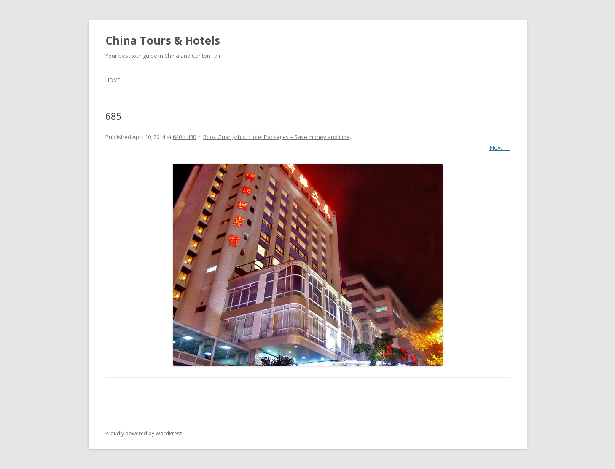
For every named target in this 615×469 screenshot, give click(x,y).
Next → (499, 148)
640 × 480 (184, 137)
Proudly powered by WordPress (143, 433)
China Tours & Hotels (162, 40)
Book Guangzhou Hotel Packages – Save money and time (276, 137)
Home (112, 80)
